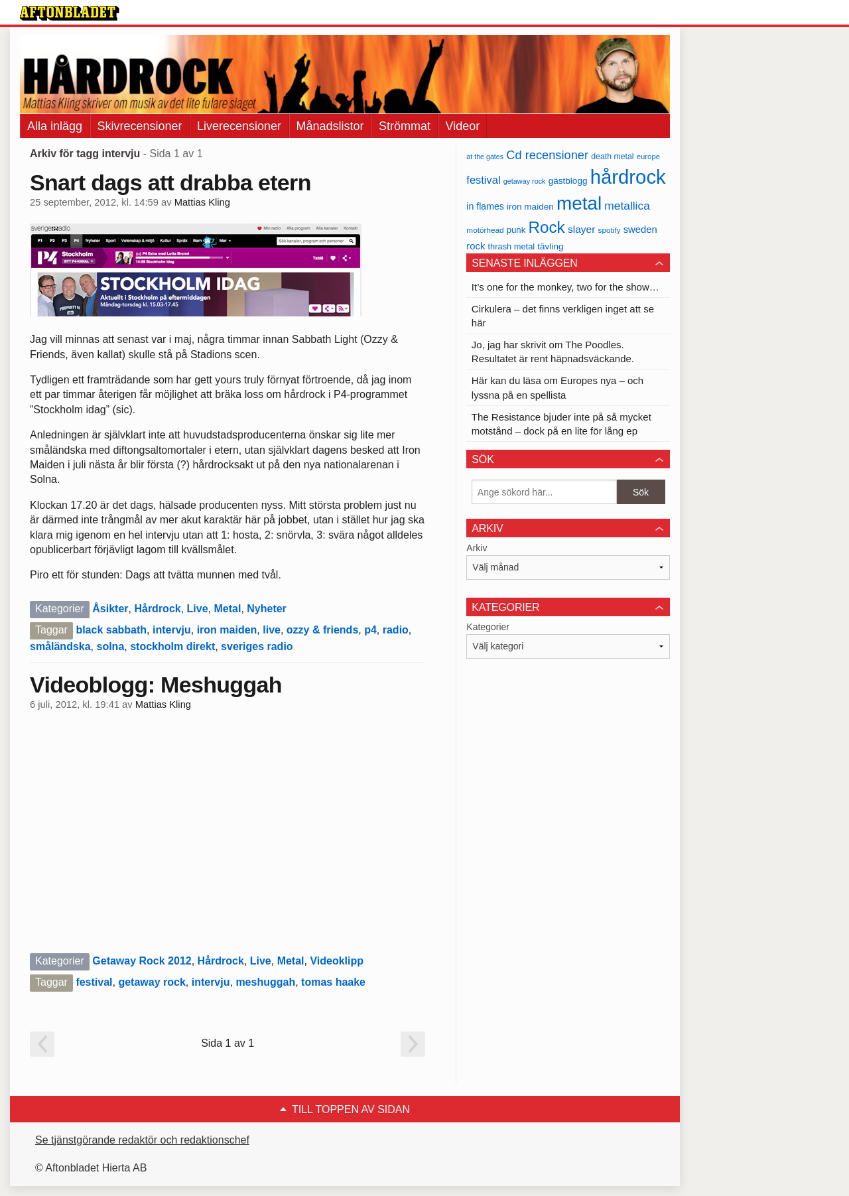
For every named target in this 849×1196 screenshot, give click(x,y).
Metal (227, 608)
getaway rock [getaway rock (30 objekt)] (524, 181)
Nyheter (267, 608)
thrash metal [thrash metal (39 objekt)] (511, 246)
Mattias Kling (202, 202)
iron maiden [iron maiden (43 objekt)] (530, 207)
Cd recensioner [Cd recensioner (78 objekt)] (547, 155)
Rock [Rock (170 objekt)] (546, 227)
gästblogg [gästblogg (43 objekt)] (568, 181)
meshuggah (265, 982)
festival (94, 982)
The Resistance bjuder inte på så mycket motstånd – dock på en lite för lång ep (561, 423)
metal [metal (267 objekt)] (579, 203)
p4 (370, 629)
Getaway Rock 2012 (141, 960)
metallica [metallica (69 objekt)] (627, 205)
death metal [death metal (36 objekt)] (612, 156)
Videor (463, 126)
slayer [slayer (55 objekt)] (581, 229)
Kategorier (487, 627)
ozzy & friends (322, 629)
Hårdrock (157, 608)
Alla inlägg (54, 126)
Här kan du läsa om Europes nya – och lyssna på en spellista (557, 387)
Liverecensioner (239, 126)
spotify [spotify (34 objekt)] (609, 230)
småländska (60, 646)
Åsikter (110, 608)
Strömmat (404, 126)
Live (197, 608)
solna (111, 646)
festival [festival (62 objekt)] (483, 180)
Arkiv (476, 548)
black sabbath (111, 629)
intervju (172, 629)
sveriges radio (257, 646)
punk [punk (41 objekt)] (516, 230)
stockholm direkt (172, 646)
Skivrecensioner (140, 126)
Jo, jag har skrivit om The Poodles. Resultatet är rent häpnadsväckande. (553, 351)
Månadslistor (330, 126)
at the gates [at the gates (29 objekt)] (484, 157)
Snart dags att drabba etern (170, 182)
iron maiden (227, 629)
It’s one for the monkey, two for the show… (565, 287)
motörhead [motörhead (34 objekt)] (484, 230)
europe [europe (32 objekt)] (648, 157)
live (272, 629)
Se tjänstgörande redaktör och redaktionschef (142, 1140)
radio (396, 629)
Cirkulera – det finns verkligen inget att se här (563, 315)
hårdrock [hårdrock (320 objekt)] (628, 177)
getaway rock (151, 982)
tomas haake (333, 982)
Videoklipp (336, 960)
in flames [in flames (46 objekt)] (484, 206)
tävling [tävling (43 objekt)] (550, 246)
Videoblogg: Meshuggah (156, 684)
